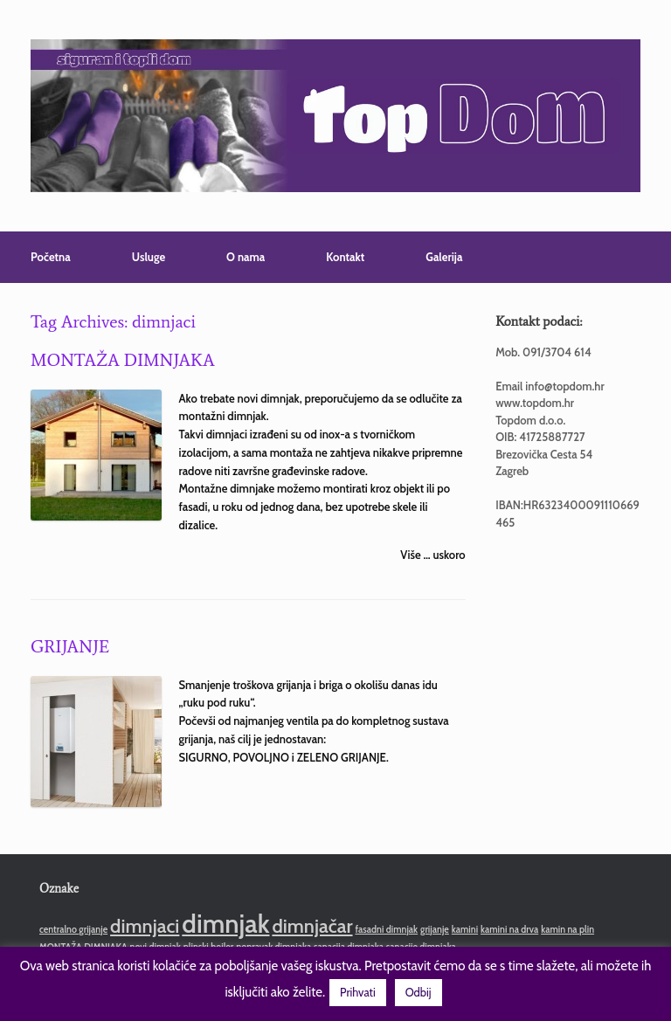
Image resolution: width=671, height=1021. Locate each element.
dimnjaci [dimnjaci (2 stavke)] (144, 925)
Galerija (443, 257)
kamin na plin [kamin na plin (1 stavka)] (567, 929)
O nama (245, 257)
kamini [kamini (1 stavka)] (465, 929)
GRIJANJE (70, 646)
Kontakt (345, 257)
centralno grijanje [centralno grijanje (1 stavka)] (73, 929)
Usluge (148, 257)
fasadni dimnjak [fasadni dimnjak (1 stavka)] (386, 929)
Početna (51, 257)
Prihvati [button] (358, 992)
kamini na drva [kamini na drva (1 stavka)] (509, 929)
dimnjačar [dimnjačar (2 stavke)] (312, 925)
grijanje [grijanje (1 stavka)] (434, 929)
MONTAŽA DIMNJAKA (123, 359)
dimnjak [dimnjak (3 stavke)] (225, 923)
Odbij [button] (418, 992)
